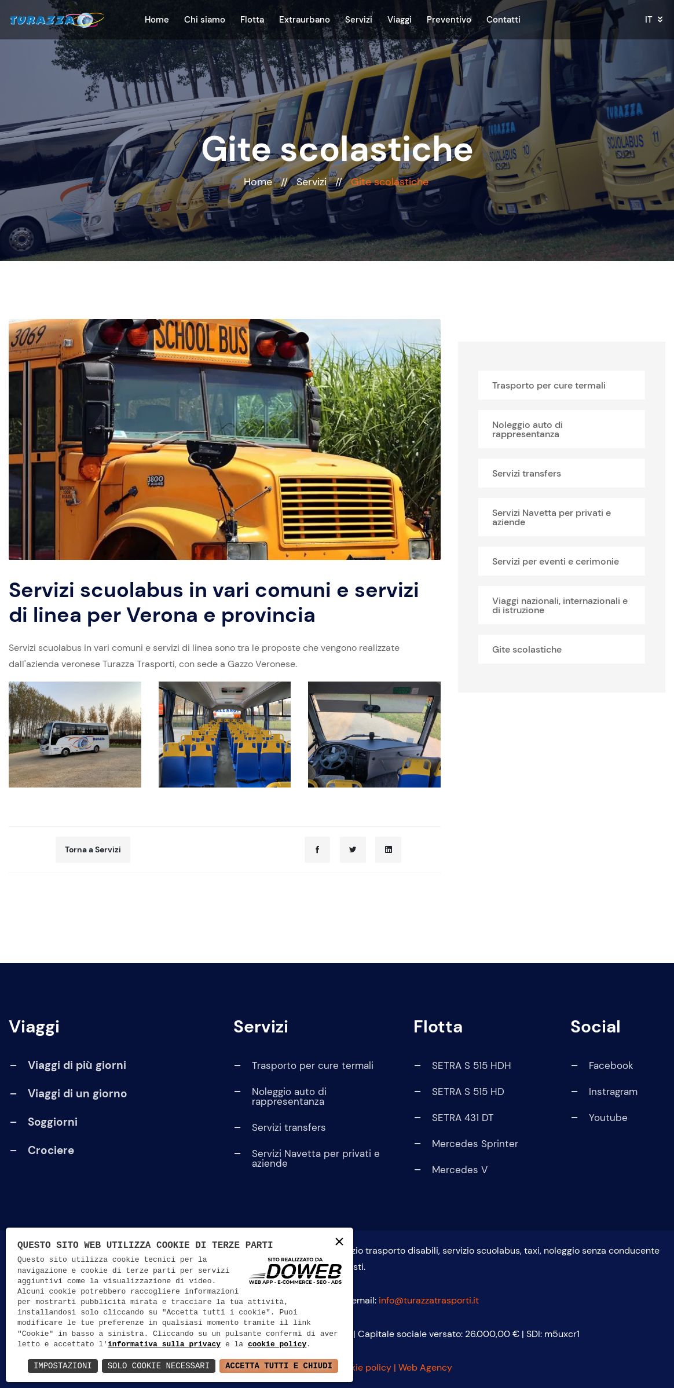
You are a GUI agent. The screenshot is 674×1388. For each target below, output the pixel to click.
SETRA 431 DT (453, 1118)
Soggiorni (53, 1122)
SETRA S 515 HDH (462, 1066)
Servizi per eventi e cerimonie (555, 561)
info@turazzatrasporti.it (429, 1300)
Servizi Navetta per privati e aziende (551, 517)
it (649, 20)
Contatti (503, 19)
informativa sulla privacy (164, 1344)
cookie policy (277, 1344)
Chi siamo (204, 19)
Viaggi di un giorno (77, 1093)
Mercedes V (450, 1170)
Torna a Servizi (93, 849)
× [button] (339, 1242)
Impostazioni (63, 1365)
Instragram (604, 1092)
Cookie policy (362, 1367)
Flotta (252, 19)
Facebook (601, 1066)
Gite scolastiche (527, 649)
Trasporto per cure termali (549, 385)
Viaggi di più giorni (77, 1065)
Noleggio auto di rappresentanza (527, 429)
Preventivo (449, 19)
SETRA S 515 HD (458, 1092)
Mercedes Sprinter (465, 1144)
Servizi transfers (526, 473)
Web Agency (425, 1367)
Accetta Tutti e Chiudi (278, 1365)
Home (157, 19)
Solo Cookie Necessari (159, 1365)
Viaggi (399, 19)
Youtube (599, 1118)
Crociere (51, 1150)
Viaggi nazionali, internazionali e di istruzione (560, 605)
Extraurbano (304, 19)
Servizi (358, 19)
